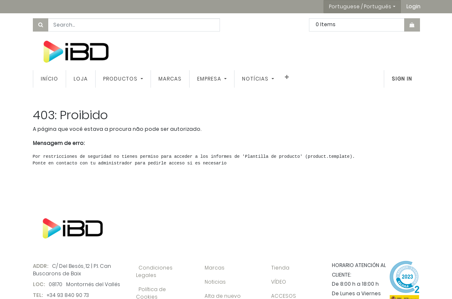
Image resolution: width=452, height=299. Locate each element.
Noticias (215, 281)
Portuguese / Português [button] (360, 6)
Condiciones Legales (154, 271)
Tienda (280, 267)
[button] (413, 6)
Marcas (215, 267)
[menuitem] (49, 79)
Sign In (402, 78)
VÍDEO (278, 281)
